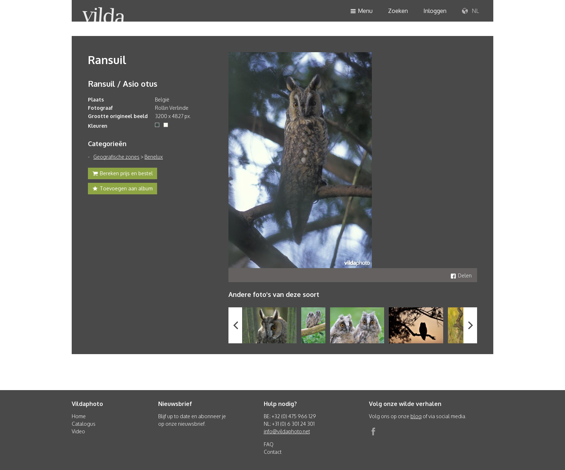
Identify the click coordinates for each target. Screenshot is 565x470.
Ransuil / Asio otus (122, 83)
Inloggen (434, 10)
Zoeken (398, 10)
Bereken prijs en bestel (122, 174)
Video (78, 431)
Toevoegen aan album (122, 189)
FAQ (268, 444)
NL (470, 11)
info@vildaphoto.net (287, 431)
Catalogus (83, 424)
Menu (361, 11)
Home (79, 416)
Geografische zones (116, 157)
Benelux (153, 157)
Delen (461, 275)
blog (416, 416)
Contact (272, 452)
